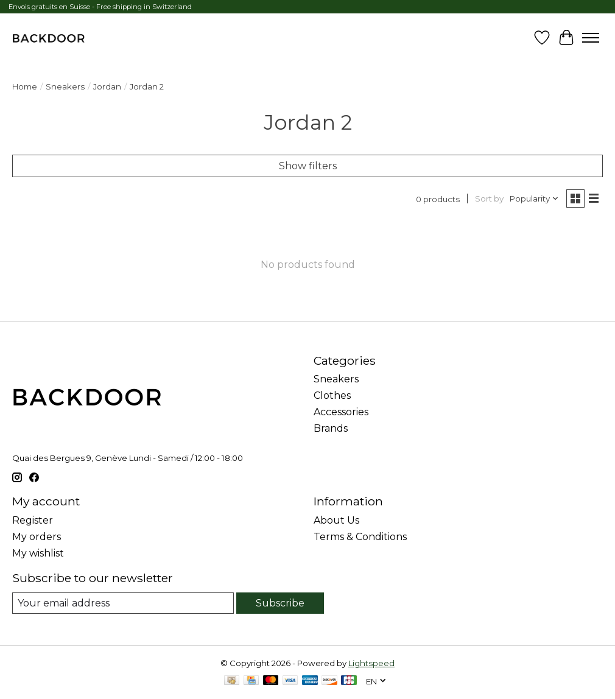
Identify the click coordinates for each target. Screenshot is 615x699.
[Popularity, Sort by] (534, 198)
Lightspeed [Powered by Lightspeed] (371, 663)
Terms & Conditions (360, 537)
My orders (36, 537)
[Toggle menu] (590, 38)
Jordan (107, 86)
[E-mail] (123, 603)
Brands (331, 428)
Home (24, 86)
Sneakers (65, 86)
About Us (336, 520)
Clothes (332, 395)
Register (32, 520)
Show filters (308, 166)
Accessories (341, 412)
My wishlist (38, 553)
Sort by (489, 198)
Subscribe (280, 603)
